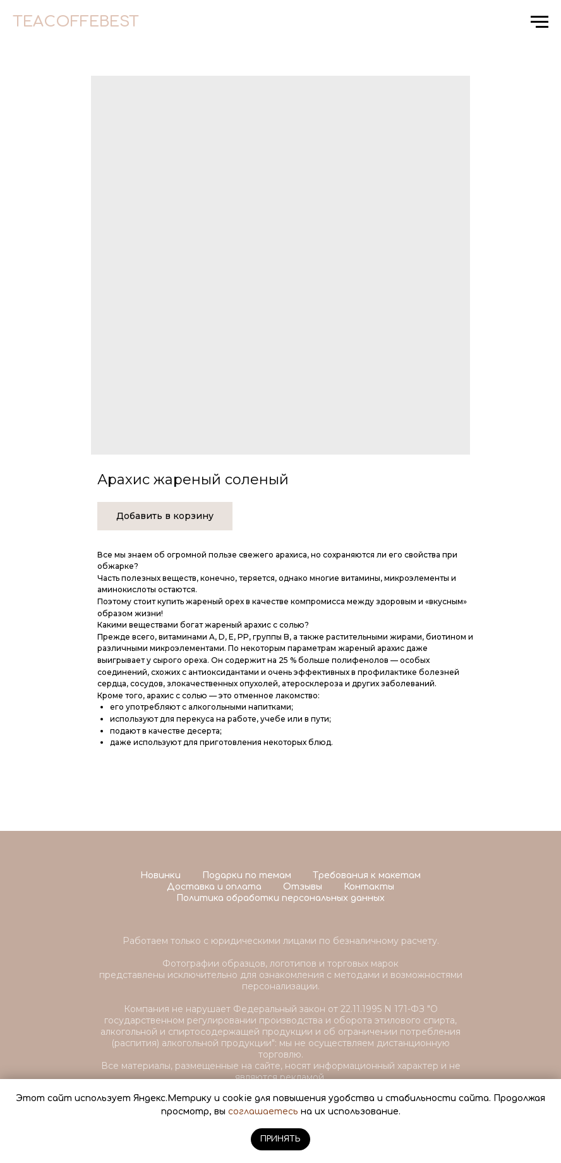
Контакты (369, 887)
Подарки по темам (246, 875)
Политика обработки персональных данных (280, 898)
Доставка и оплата (214, 887)
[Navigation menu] (539, 22)
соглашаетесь (263, 1111)
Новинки (160, 875)
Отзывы (302, 887)
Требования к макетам (367, 875)
